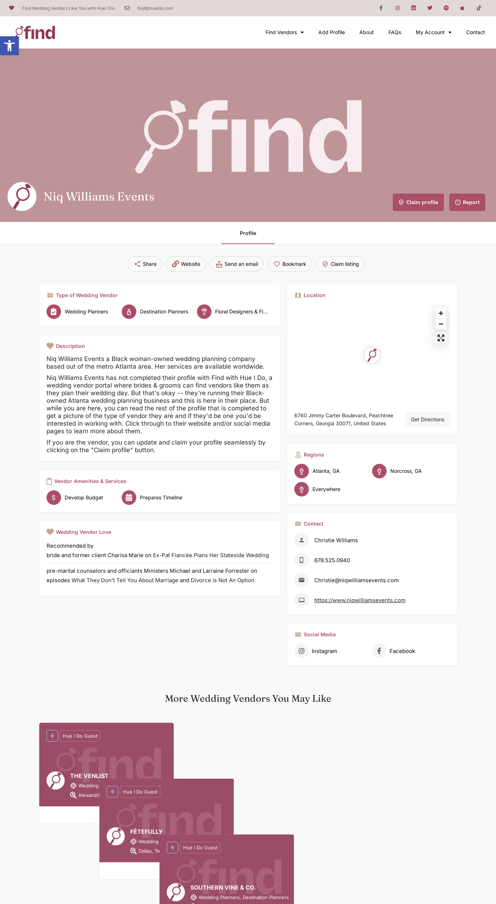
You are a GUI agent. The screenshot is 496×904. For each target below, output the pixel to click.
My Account (434, 32)
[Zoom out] (441, 324)
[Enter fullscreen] (441, 338)
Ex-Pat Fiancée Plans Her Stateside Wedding (211, 555)
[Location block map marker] (372, 355)
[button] (9, 45)
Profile (248, 233)
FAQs (394, 32)
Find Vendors (285, 32)
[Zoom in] (441, 313)
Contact (475, 32)
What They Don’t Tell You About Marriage (125, 580)
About (366, 32)
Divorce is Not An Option (222, 580)
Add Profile (331, 32)
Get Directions (427, 419)
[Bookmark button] (106, 815)
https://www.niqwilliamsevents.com (360, 600)
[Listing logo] (21, 196)
